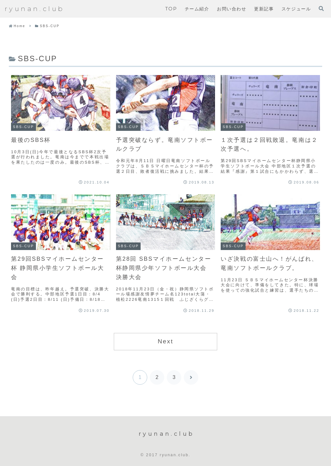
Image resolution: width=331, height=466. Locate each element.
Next (165, 341)
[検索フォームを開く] (321, 8)
